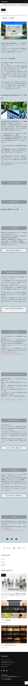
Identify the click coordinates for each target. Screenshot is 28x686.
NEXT (19, 548)
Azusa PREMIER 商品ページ (14, 250)
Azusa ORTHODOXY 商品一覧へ (14, 309)
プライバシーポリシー (6, 660)
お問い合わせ (4, 666)
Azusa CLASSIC (12, 5)
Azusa (3, 9)
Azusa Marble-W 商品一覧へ (14, 495)
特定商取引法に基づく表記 (7, 662)
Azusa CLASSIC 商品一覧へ (14, 448)
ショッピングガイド (6, 664)
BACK (8, 548)
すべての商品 (4, 5)
